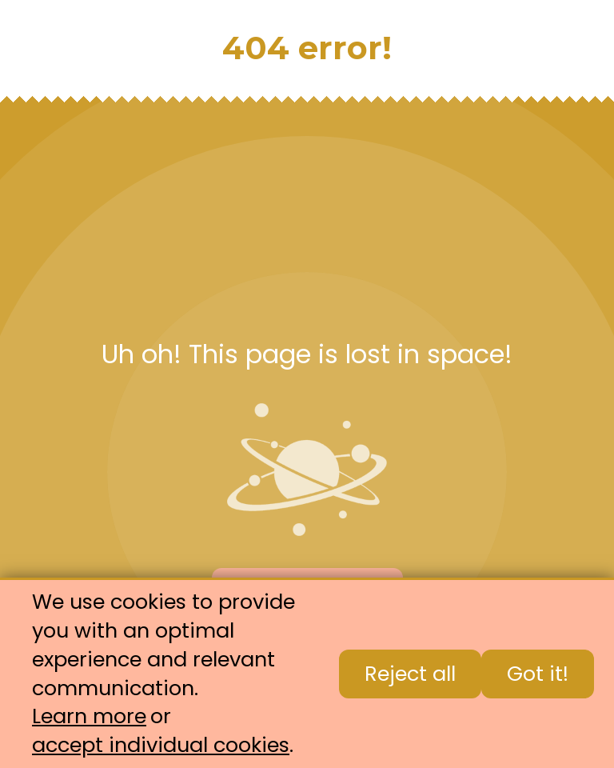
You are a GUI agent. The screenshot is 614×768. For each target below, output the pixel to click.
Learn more (89, 716)
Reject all (410, 673)
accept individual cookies (160, 745)
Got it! (537, 673)
